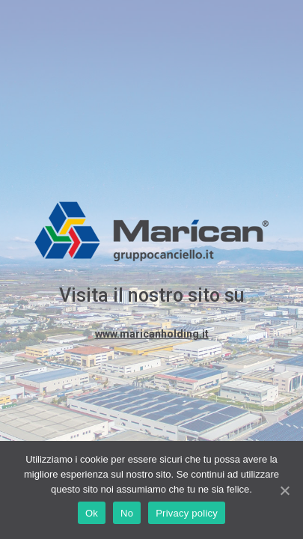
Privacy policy (187, 513)
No (126, 513)
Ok (91, 513)
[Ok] (284, 490)
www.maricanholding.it (152, 334)
